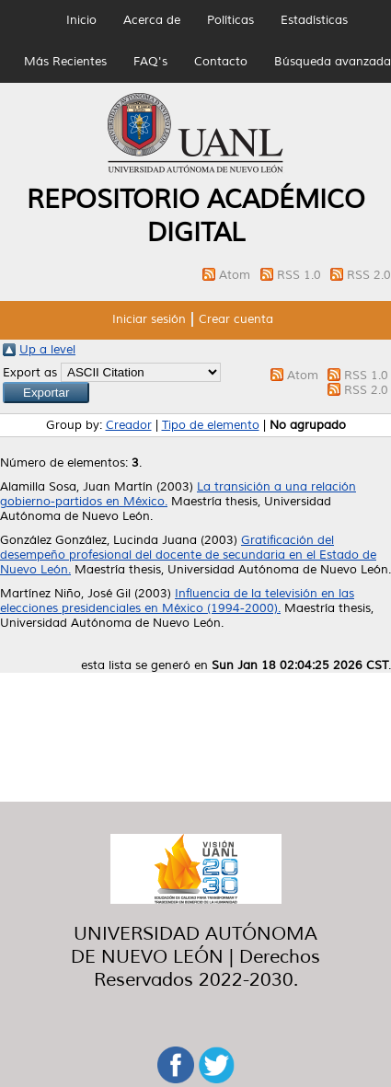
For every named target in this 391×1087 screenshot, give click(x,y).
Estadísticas (314, 20)
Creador (129, 425)
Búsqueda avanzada (332, 61)
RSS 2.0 (369, 275)
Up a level (47, 349)
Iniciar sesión (149, 319)
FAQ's (150, 61)
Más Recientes (65, 61)
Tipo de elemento (210, 425)
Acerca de (151, 20)
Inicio (81, 20)
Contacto (220, 61)
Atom (236, 275)
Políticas (230, 20)
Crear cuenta (236, 319)
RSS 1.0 (301, 275)
